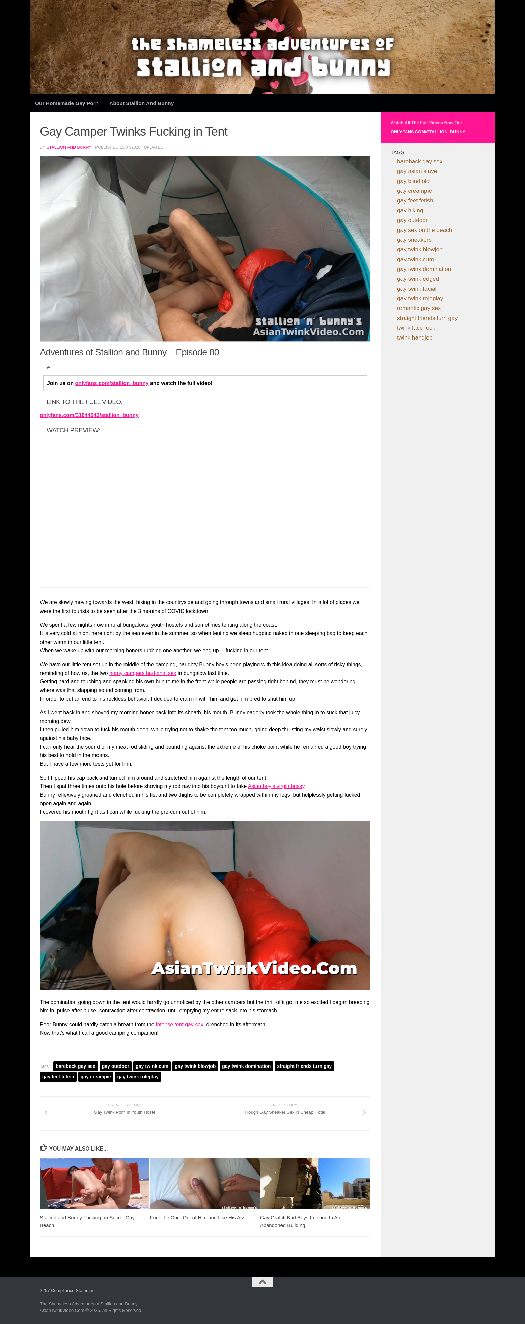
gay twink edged (418, 278)
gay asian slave (417, 171)
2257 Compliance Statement (68, 1290)
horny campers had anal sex (142, 673)
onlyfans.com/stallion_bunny (112, 383)
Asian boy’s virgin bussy (276, 786)
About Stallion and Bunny (141, 103)
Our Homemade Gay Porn (67, 103)
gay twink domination (246, 1066)
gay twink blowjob (195, 1066)
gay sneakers (414, 239)
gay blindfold (413, 181)
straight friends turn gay (304, 1066)
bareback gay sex (75, 1066)
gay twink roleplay (138, 1076)
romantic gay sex (419, 308)
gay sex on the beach (424, 229)
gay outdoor (115, 1066)
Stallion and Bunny (69, 147)
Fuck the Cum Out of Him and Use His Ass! (198, 1217)
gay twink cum (152, 1066)
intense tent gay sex (179, 1024)
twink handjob (415, 337)
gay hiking (410, 210)
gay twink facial (416, 288)
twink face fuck (416, 327)
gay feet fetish (58, 1076)
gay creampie (96, 1076)
